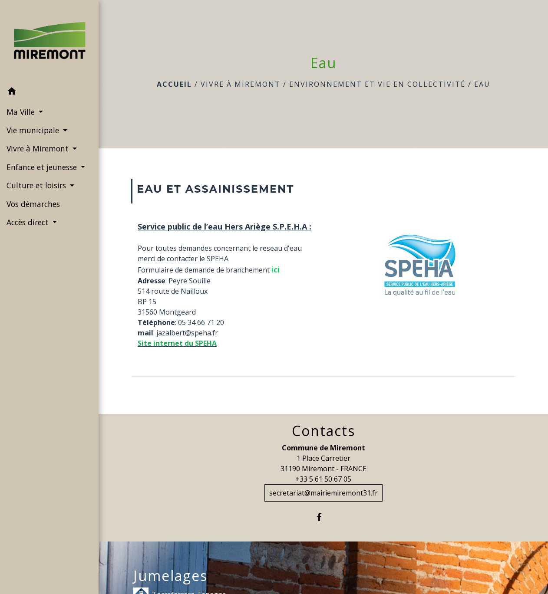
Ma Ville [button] (22, 112)
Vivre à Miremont (241, 84)
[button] (49, 92)
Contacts (323, 431)
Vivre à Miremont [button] (39, 148)
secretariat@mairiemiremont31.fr (323, 493)
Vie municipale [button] (34, 130)
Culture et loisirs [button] (37, 185)
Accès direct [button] (29, 222)
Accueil (174, 84)
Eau (482, 84)
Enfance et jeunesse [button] (43, 167)
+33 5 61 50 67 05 (323, 479)
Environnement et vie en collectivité (377, 84)
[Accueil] (49, 41)
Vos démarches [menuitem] (33, 204)
